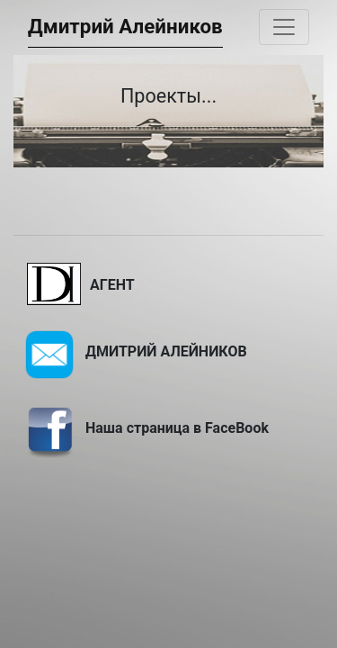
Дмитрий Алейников (125, 26)
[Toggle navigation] (284, 27)
